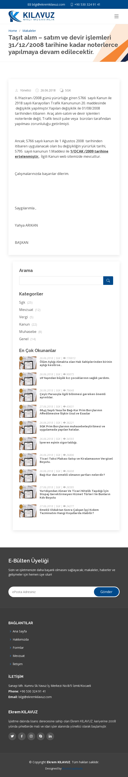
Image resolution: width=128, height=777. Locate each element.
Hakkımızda (21, 639)
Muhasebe (30, 331)
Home (12, 31)
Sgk (26, 302)
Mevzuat (30, 309)
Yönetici (25, 90)
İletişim (18, 664)
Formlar (18, 647)
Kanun (28, 324)
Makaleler (29, 31)
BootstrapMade (72, 768)
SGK (68, 90)
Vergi (26, 317)
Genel (27, 339)
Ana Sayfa (20, 631)
